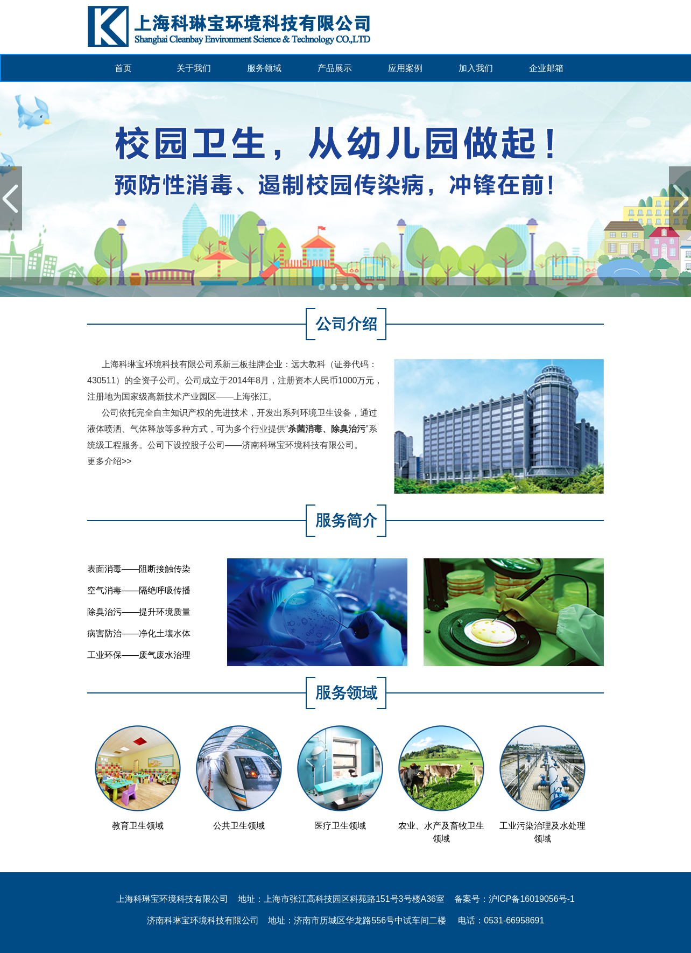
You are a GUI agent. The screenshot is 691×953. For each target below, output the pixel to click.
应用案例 (405, 68)
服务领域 (264, 68)
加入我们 (476, 68)
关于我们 (194, 68)
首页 (123, 68)
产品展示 (335, 68)
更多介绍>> (109, 461)
